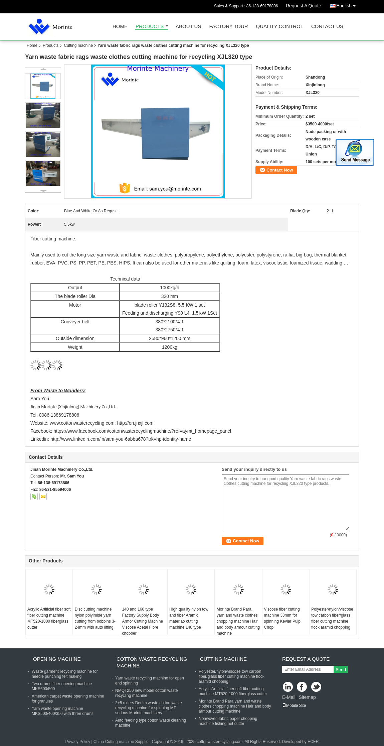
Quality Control (279, 26)
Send (341, 669)
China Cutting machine (113, 741)
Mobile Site (294, 705)
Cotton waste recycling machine (152, 662)
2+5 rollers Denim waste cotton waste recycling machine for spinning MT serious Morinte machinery (148, 708)
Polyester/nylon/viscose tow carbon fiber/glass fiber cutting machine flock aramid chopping (332, 618)
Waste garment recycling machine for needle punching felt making (65, 674)
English (347, 4)
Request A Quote (303, 5)
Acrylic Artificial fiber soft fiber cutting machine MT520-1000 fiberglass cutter (48, 618)
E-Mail (289, 697)
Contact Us (327, 26)
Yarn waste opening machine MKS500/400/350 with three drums (62, 711)
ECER (313, 741)
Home (120, 26)
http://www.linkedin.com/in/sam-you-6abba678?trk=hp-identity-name (120, 439)
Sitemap (307, 697)
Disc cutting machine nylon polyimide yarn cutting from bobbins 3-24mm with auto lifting (95, 618)
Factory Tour (228, 26)
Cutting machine (78, 45)
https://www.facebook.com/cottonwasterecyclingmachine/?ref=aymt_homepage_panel (142, 431)
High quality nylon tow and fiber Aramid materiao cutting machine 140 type (188, 618)
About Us (188, 26)
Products (150, 26)
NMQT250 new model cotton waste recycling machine (146, 693)
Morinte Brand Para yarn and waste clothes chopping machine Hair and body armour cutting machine (238, 621)
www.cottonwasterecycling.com (82, 423)
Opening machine (57, 659)
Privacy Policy (77, 741)
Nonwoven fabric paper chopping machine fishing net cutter (228, 721)
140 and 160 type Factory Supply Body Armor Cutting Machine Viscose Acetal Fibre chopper (142, 621)
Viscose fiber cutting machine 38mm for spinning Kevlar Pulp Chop (282, 618)
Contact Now (279, 170)
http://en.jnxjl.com (135, 423)
